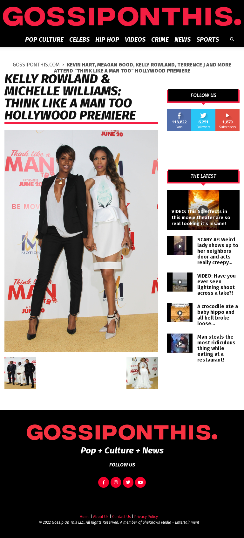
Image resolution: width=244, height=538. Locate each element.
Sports (207, 39)
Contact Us (121, 516)
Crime (160, 39)
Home (85, 516)
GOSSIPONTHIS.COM (36, 65)
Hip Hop (107, 39)
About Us (101, 516)
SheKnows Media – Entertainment (171, 522)
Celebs (79, 39)
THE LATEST (203, 176)
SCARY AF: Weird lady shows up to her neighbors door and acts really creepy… (217, 251)
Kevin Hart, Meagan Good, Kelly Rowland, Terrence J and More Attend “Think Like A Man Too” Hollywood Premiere (143, 68)
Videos (135, 39)
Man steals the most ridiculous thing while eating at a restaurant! (216, 348)
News (182, 39)
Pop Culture (44, 39)
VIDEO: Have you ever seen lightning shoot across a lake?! (216, 284)
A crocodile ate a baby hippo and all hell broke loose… (217, 315)
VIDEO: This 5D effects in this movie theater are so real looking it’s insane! (201, 217)
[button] (232, 40)
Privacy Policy (146, 516)
